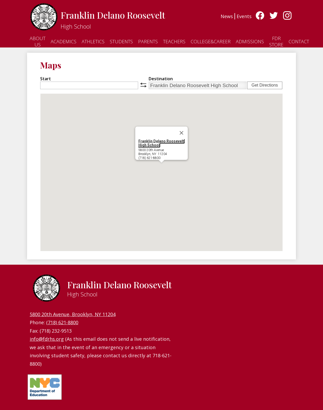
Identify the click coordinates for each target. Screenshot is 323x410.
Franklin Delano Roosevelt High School (161, 143)
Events (244, 16)
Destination (161, 79)
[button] (161, 167)
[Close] (181, 133)
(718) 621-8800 (62, 322)
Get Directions (265, 85)
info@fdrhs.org (47, 339)
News (227, 16)
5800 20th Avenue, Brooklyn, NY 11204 (73, 314)
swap (143, 85)
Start (45, 79)
